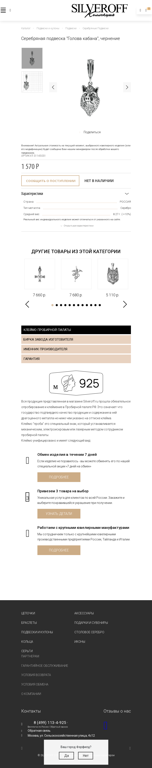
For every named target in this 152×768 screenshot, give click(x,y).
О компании (31, 694)
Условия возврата (36, 675)
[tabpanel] (39, 278)
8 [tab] (82, 305)
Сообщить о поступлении (50, 181)
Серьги (27, 651)
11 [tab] (95, 305)
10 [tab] (91, 305)
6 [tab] (74, 305)
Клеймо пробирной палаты (47, 330)
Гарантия (31, 359)
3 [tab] (61, 305)
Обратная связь (39, 730)
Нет (86, 756)
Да (66, 756)
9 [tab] (87, 305)
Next (127, 87)
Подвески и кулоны (37, 632)
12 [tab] (100, 305)
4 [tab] (65, 305)
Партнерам (30, 656)
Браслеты (29, 622)
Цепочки (28, 613)
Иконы (79, 641)
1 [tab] (52, 305)
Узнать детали (59, 514)
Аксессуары (84, 613)
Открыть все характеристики (79, 226)
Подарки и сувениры (91, 622)
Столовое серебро (89, 632)
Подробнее (59, 477)
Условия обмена (34, 684)
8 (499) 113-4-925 (50, 722)
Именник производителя (45, 349)
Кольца (27, 641)
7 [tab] (78, 305)
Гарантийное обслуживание (44, 665)
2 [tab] (57, 305)
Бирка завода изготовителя (48, 339)
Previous (53, 87)
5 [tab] (70, 305)
